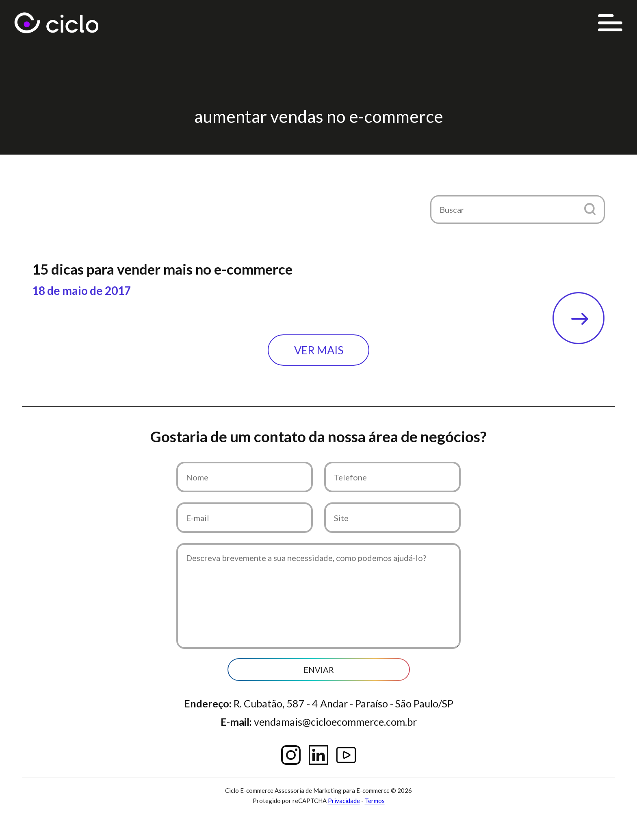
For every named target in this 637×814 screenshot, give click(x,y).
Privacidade (344, 800)
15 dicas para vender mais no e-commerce (162, 268)
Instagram (291, 755)
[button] (590, 209)
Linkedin (318, 755)
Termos (375, 800)
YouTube (346, 755)
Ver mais (318, 350)
